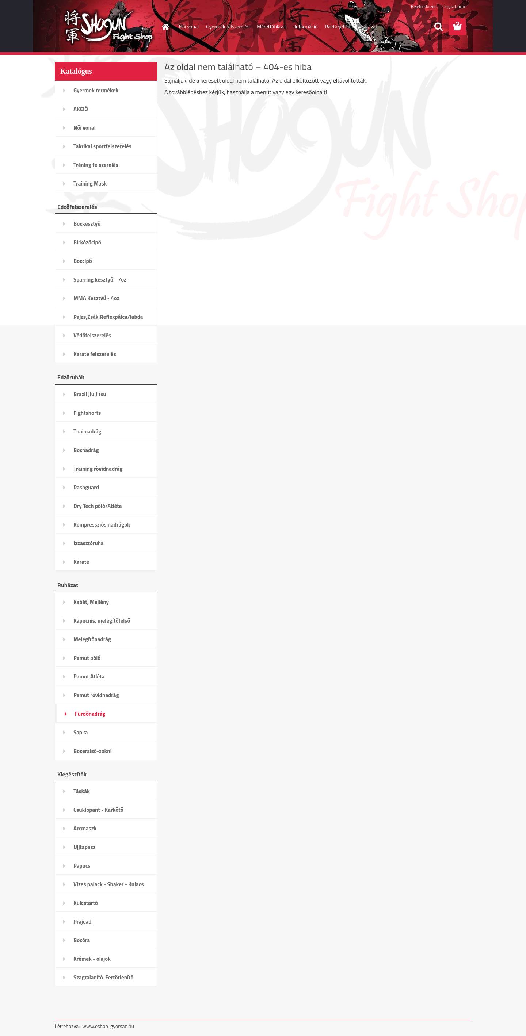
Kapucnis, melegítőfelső (101, 620)
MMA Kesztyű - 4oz (96, 298)
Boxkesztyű (86, 223)
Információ (305, 26)
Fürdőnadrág (90, 714)
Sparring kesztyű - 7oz (99, 279)
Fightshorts (87, 413)
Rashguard (86, 487)
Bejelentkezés (424, 6)
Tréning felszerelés (95, 165)
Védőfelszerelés (92, 335)
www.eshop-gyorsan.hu (108, 1026)
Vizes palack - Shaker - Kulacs (108, 884)
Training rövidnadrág (97, 469)
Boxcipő (82, 261)
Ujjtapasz (84, 847)
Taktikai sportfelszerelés (102, 146)
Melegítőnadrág (92, 639)
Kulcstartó (85, 903)
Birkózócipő (87, 242)
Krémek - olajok (92, 959)
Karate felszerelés (94, 354)
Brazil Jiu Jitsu (89, 394)
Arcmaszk (84, 828)
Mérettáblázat (272, 26)
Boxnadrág (86, 450)
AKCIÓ (80, 109)
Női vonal (189, 26)
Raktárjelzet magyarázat (351, 26)
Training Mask (90, 183)
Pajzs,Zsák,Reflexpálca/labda (108, 317)
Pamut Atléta (88, 676)
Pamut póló (86, 658)
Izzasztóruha (88, 543)
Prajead (82, 921)
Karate (81, 562)
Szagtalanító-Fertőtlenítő (103, 977)
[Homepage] (165, 26)
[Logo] (105, 27)
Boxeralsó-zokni (92, 751)
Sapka (80, 732)
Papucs (82, 865)
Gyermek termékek (95, 90)
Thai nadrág (87, 431)
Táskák (81, 791)
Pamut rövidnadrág (96, 695)
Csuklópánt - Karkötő (98, 810)
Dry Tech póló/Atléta (97, 506)
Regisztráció (454, 6)
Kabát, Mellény (91, 602)
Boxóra (81, 940)
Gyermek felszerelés (227, 26)
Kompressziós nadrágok (101, 524)
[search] (438, 26)
